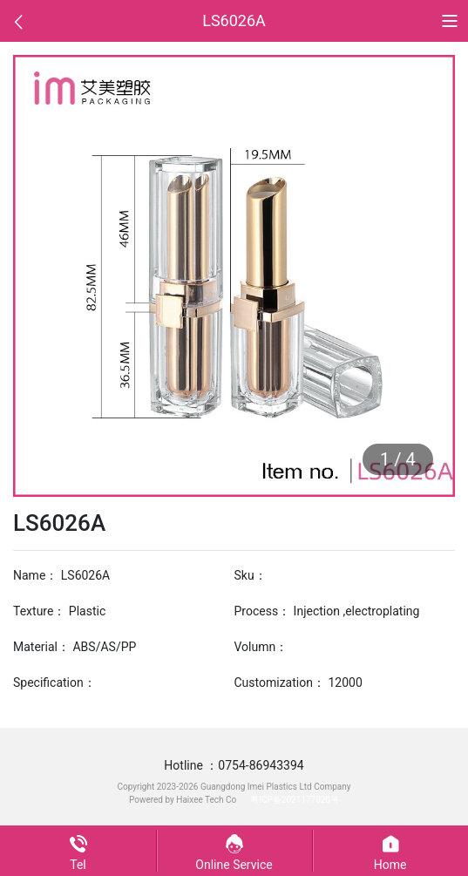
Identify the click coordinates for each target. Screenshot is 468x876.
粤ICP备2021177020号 (294, 800)
